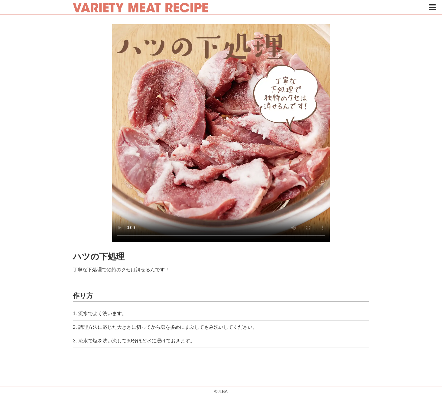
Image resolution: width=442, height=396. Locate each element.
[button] (432, 7)
